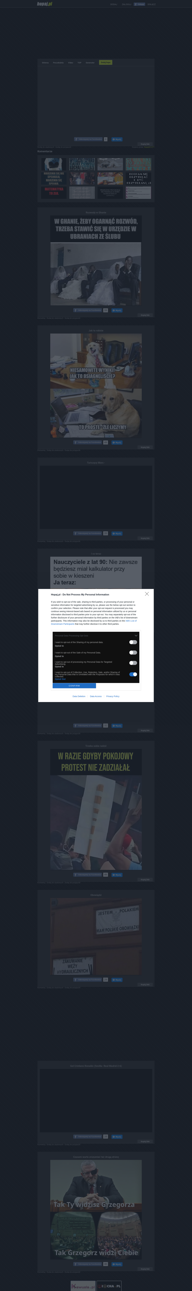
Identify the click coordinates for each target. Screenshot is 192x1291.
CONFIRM (74, 686)
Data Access (96, 696)
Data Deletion (79, 696)
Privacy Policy (112, 696)
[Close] (148, 595)
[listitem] (96, 635)
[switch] (133, 642)
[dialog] (96, 645)
